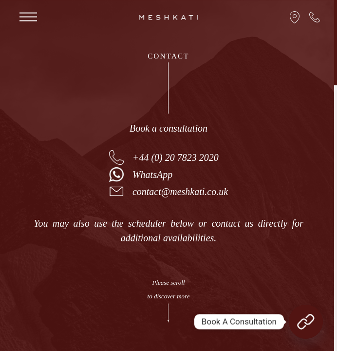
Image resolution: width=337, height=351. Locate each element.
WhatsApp (152, 174)
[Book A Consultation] (306, 322)
